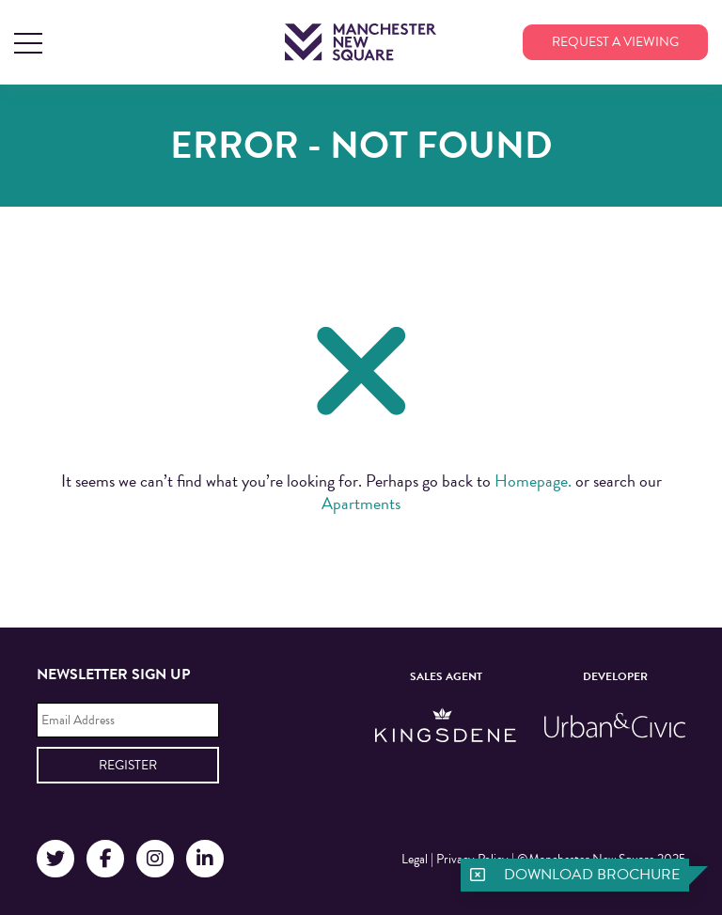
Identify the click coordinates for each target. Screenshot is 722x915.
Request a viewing (615, 42)
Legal (414, 859)
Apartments (361, 503)
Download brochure (592, 874)
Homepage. (533, 480)
